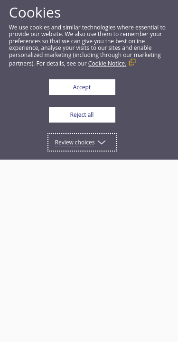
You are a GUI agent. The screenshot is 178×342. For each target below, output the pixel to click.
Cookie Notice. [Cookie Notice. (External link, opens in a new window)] (107, 63)
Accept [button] (82, 87)
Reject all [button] (82, 115)
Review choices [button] (75, 142)
